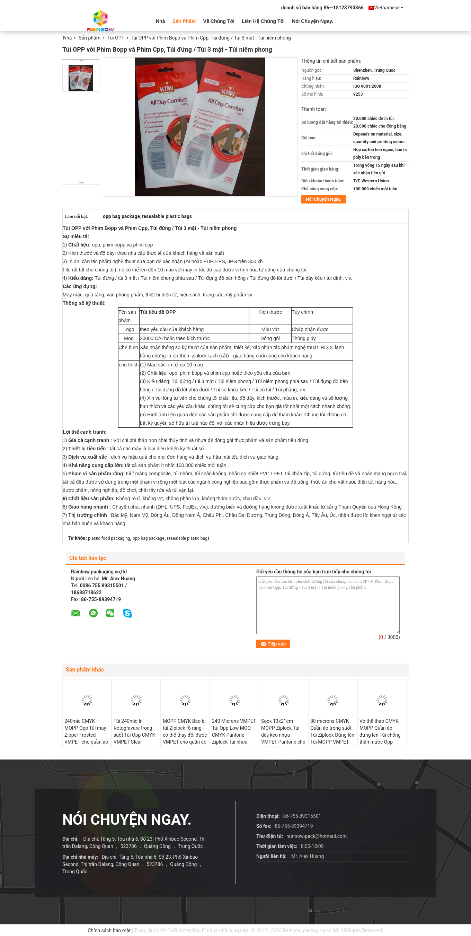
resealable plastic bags (188, 538)
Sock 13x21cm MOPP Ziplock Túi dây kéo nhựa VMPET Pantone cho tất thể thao (283, 735)
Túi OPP (116, 37)
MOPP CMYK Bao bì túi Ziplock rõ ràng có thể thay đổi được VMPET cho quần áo (185, 731)
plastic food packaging (109, 538)
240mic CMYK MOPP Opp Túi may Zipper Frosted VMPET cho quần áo (86, 731)
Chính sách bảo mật (109, 930)
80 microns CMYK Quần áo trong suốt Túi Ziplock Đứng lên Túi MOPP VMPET (332, 731)
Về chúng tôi (218, 21)
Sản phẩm (184, 21)
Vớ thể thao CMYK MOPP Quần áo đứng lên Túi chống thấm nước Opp (380, 731)
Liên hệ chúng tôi (263, 21)
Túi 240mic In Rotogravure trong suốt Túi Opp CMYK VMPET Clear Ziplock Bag (134, 735)
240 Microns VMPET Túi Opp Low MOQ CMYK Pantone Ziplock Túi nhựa (234, 731)
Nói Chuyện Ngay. (312, 21)
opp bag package (149, 538)
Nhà (160, 21)
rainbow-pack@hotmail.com (316, 836)
